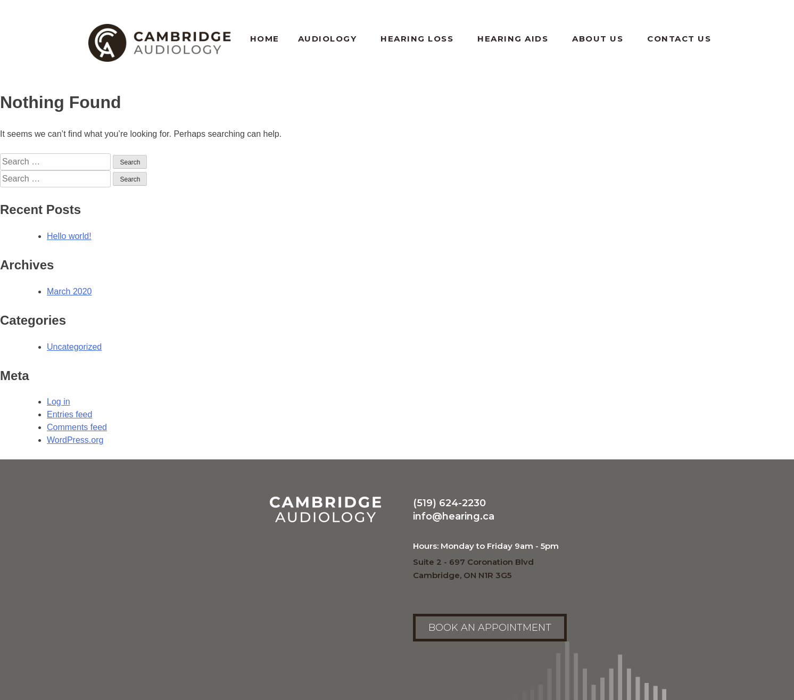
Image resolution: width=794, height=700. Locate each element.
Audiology (330, 39)
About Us (600, 39)
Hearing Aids (515, 39)
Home (264, 39)
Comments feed (77, 427)
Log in (58, 401)
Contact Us (679, 39)
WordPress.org (75, 439)
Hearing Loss (420, 39)
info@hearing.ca (453, 516)
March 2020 (69, 291)
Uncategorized (74, 346)
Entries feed (69, 414)
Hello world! (69, 236)
